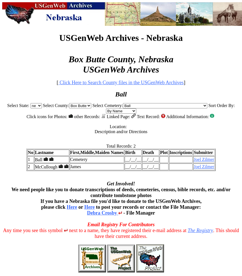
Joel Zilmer (204, 159)
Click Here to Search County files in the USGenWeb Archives (120, 82)
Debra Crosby (104, 213)
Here (72, 207)
